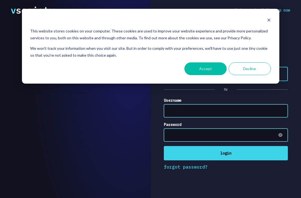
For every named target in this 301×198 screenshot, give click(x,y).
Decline (249, 68)
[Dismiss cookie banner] (269, 20)
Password (172, 124)
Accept (205, 68)
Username (172, 100)
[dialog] (150, 46)
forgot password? (186, 167)
